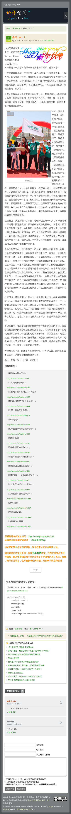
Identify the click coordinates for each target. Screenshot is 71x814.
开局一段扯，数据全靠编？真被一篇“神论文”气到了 (29, 651)
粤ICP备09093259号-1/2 (26, 809)
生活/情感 (16, 28)
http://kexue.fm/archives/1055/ (19, 517)
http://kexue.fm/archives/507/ (18, 387)
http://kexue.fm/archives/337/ (18, 378)
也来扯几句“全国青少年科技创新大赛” (23, 662)
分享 (34, 553)
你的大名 (40, 745)
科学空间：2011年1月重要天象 (49, 636)
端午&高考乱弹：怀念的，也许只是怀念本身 (26, 665)
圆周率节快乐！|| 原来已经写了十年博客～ (25, 669)
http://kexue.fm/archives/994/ (18, 489)
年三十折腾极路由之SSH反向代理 (21, 680)
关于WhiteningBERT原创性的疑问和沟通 (24, 654)
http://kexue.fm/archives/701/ (18, 443)
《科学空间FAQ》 (38, 540)
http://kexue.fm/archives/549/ (18, 397)
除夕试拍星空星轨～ (16, 673)
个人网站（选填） (43, 755)
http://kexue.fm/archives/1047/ (19, 508)
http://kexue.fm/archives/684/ (18, 434)
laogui (51, 806)
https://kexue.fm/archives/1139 (41, 536)
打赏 (39, 553)
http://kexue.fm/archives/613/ (18, 415)
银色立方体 (11, 701)
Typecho (6, 809)
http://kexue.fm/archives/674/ (18, 424)
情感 (36, 629)
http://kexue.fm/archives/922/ (18, 480)
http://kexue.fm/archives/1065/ (19, 526)
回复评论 (12, 712)
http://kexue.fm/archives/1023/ (19, 499)
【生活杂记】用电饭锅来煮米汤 (21, 647)
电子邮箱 (40, 750)
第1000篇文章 (13, 658)
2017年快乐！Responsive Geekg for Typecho (25, 676)
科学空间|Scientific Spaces (18, 15)
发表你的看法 (16, 691)
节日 (31, 629)
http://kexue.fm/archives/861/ (18, 471)
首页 (8, 28)
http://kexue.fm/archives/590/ (18, 406)
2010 (40, 629)
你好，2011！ (19, 37)
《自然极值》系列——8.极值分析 (22, 636)
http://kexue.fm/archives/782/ (18, 452)
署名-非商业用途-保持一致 (38, 800)
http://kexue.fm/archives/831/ (18, 461)
